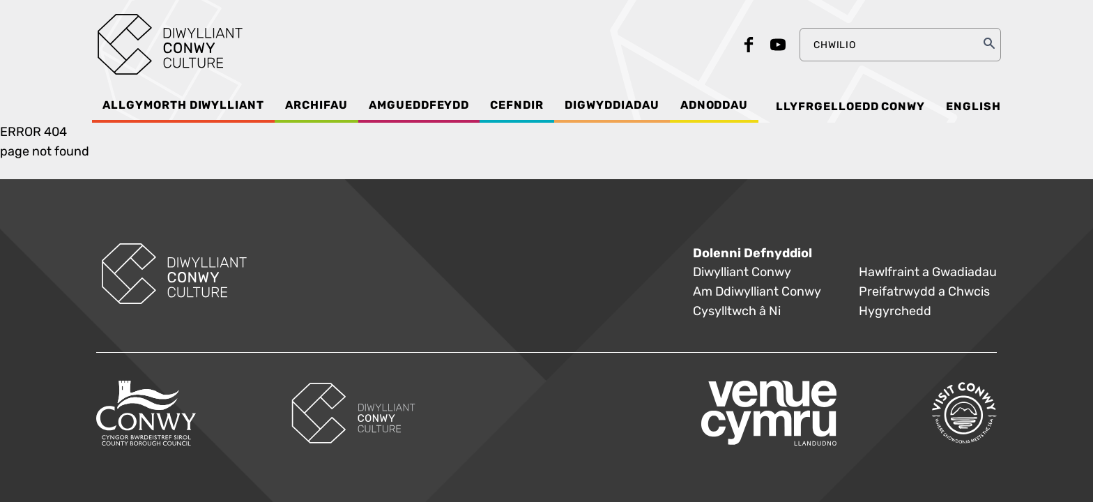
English (973, 107)
